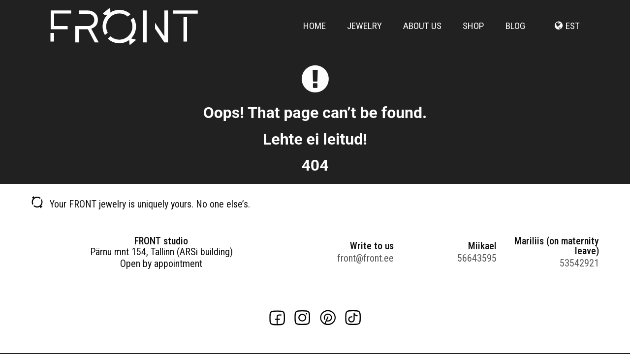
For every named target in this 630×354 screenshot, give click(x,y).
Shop (473, 30)
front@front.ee (365, 258)
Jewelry (364, 30)
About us (422, 30)
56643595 (477, 258)
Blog (515, 30)
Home (314, 30)
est (573, 30)
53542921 (579, 263)
